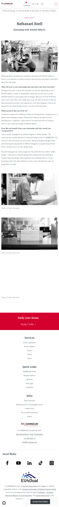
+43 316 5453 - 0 (29, 438)
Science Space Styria (30, 486)
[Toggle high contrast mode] (27, 4)
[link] (29, 342)
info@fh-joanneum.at (29, 442)
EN (37, 4)
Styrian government (43, 495)
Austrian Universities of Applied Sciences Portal (39, 489)
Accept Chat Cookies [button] (40, 502)
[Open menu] (56, 4)
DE (33, 4)
